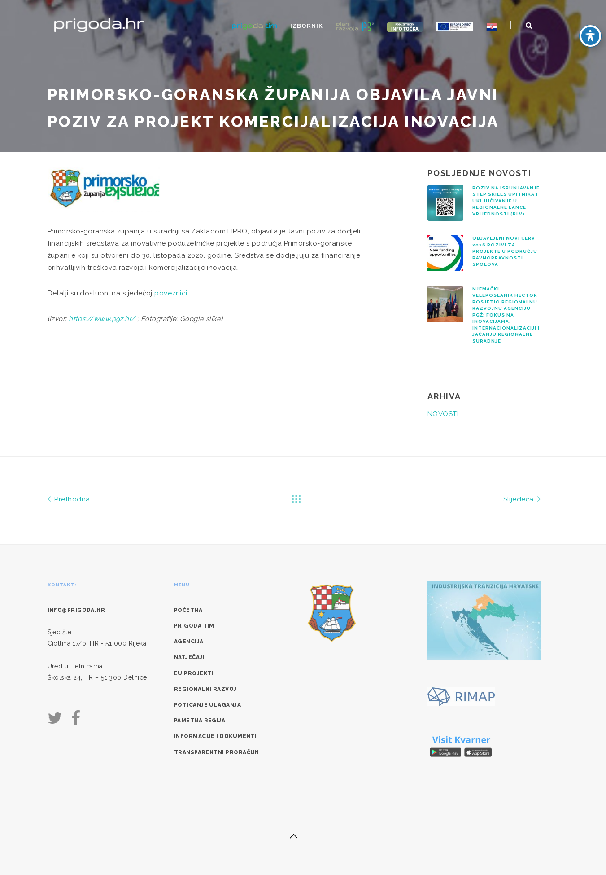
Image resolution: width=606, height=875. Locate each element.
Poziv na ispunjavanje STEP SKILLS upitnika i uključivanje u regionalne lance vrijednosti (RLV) (506, 200)
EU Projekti (194, 673)
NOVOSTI (442, 414)
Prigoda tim (194, 626)
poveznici (170, 293)
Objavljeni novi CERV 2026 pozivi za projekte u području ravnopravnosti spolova (504, 251)
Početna (188, 610)
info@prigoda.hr (76, 610)
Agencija (189, 641)
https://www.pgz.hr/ (102, 319)
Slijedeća (522, 498)
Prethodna (69, 498)
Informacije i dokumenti (215, 736)
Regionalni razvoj (205, 689)
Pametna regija (199, 720)
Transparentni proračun (216, 752)
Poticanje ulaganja (207, 705)
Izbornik (306, 25)
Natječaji (189, 657)
